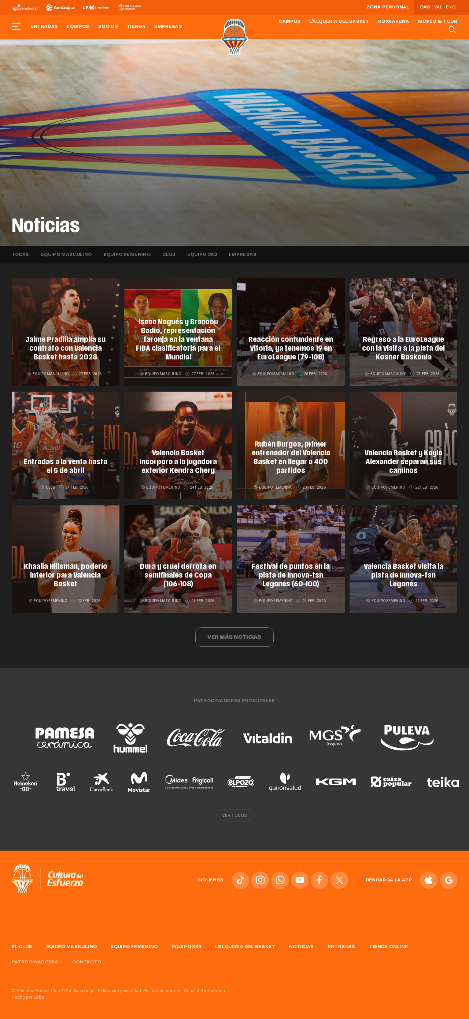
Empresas (168, 27)
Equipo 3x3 (202, 255)
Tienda (136, 27)
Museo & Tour (437, 21)
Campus (289, 21)
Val (438, 7)
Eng (450, 7)
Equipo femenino (127, 255)
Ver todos (234, 815)
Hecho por (29, 997)
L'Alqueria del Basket (339, 21)
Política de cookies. (163, 990)
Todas (20, 255)
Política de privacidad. (120, 990)
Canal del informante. (206, 990)
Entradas (44, 27)
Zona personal (387, 7)
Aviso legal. (85, 990)
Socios (108, 27)
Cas (425, 7)
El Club (22, 947)
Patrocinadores (35, 962)
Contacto (86, 962)
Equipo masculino (66, 255)
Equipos (78, 27)
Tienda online (388, 947)
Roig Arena (393, 21)
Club (169, 255)
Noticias (301, 947)
